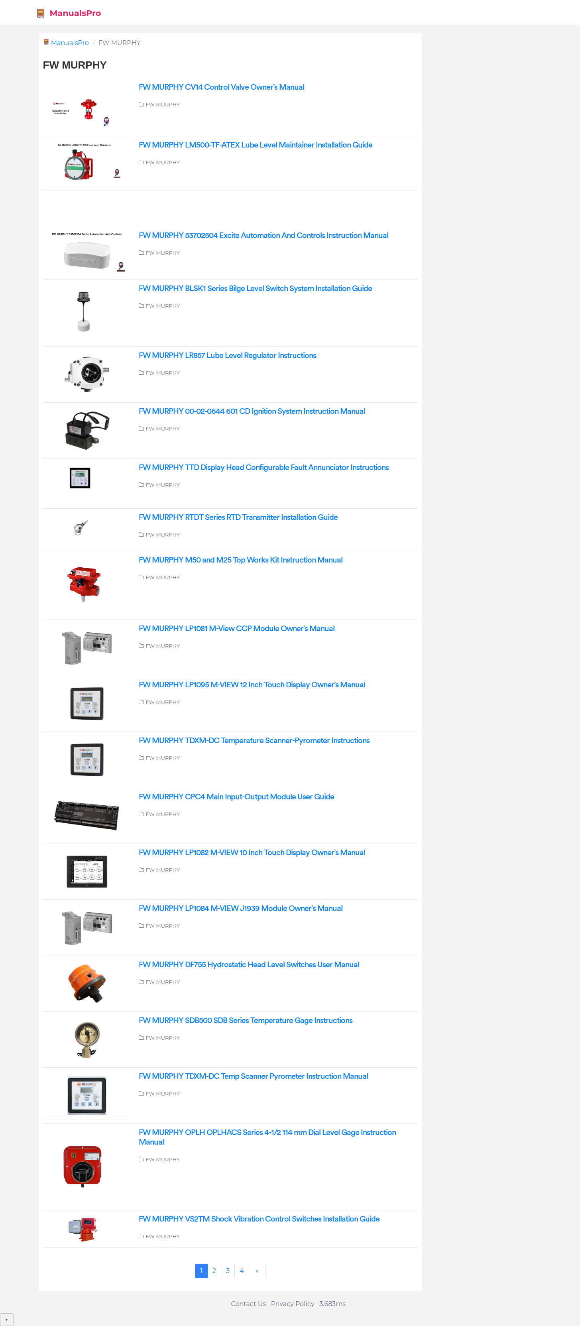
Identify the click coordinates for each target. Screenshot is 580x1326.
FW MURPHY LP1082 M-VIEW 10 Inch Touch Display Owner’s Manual (252, 853)
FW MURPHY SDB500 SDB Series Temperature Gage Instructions (245, 1021)
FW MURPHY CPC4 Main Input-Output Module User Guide (236, 797)
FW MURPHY (162, 104)
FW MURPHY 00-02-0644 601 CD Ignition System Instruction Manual (252, 411)
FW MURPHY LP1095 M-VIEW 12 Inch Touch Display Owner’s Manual (252, 685)
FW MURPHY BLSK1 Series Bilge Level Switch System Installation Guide (255, 289)
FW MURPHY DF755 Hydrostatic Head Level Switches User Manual (249, 965)
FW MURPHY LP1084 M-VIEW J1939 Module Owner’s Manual (240, 909)
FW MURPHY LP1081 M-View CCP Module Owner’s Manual (236, 629)
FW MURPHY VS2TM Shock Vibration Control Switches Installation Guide (259, 1219)
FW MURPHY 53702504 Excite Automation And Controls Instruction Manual (263, 236)
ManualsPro (68, 13)
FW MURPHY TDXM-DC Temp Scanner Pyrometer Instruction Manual (253, 1076)
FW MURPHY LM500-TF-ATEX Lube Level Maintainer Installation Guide (255, 145)
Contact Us (248, 1304)
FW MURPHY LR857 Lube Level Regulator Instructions (227, 356)
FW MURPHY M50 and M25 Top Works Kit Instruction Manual (240, 560)
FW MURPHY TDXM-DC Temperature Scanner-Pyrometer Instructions (254, 741)
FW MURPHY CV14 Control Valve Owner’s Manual (221, 87)
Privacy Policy (293, 1304)
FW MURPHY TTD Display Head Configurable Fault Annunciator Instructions (264, 468)
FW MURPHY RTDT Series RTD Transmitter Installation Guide (238, 517)
